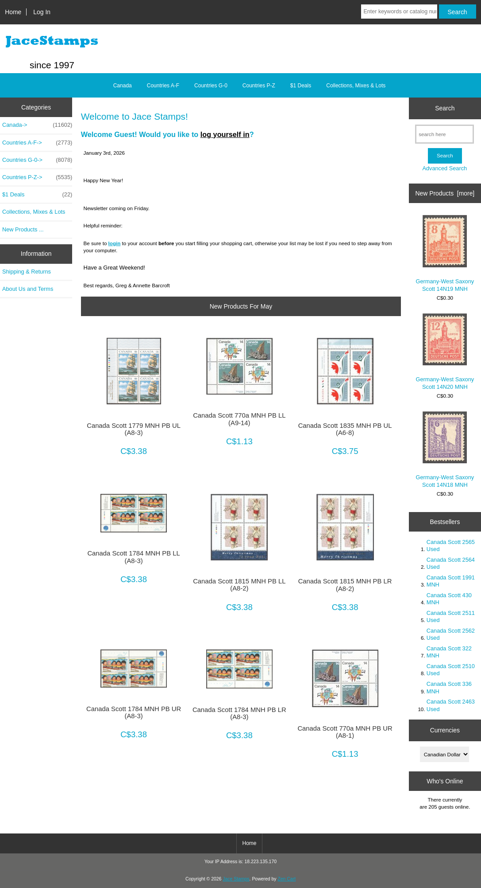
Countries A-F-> (37, 142)
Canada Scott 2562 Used (451, 634)
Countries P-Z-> (37, 177)
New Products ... (23, 229)
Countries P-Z (258, 85)
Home (13, 12)
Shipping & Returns (26, 271)
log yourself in (225, 134)
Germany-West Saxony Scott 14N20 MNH (445, 351)
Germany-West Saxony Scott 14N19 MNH (445, 253)
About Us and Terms (27, 289)
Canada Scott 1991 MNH (451, 581)
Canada (122, 85)
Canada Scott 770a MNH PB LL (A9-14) (239, 419)
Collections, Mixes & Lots (355, 85)
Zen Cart (286, 878)
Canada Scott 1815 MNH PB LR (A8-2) (345, 585)
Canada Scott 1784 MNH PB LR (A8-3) (239, 713)
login (114, 243)
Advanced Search (444, 168)
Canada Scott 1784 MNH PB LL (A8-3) (133, 557)
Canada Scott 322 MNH (449, 652)
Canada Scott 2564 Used (451, 563)
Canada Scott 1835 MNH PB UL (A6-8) (345, 429)
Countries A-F (163, 85)
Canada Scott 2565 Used (451, 545)
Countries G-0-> (37, 160)
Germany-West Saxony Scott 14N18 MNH (445, 449)
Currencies (445, 730)
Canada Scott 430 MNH (449, 599)
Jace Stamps (236, 878)
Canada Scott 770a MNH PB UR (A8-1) (344, 732)
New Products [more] (445, 193)
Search (444, 108)
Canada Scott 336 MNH (449, 687)
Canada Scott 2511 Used (451, 616)
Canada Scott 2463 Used (451, 705)
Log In (41, 12)
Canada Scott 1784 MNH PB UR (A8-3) (133, 712)
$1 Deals (300, 85)
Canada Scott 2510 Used (451, 670)
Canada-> (37, 125)
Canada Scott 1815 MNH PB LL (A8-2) (239, 585)
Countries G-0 (210, 85)
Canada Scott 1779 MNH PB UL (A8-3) (134, 429)
